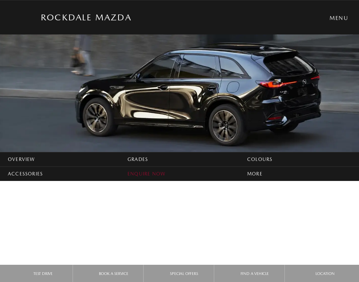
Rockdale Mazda (86, 17)
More (254, 174)
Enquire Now (147, 174)
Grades (138, 159)
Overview (21, 159)
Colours (259, 159)
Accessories (25, 174)
